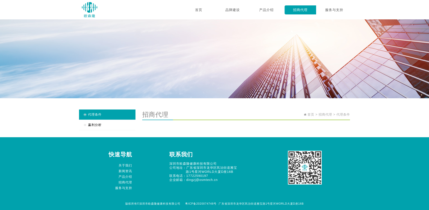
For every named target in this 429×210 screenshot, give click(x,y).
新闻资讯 (125, 171)
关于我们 (125, 165)
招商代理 (300, 10)
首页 (198, 10)
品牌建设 (232, 10)
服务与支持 (334, 10)
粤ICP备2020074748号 (201, 203)
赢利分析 (95, 125)
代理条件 (95, 114)
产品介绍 (266, 10)
